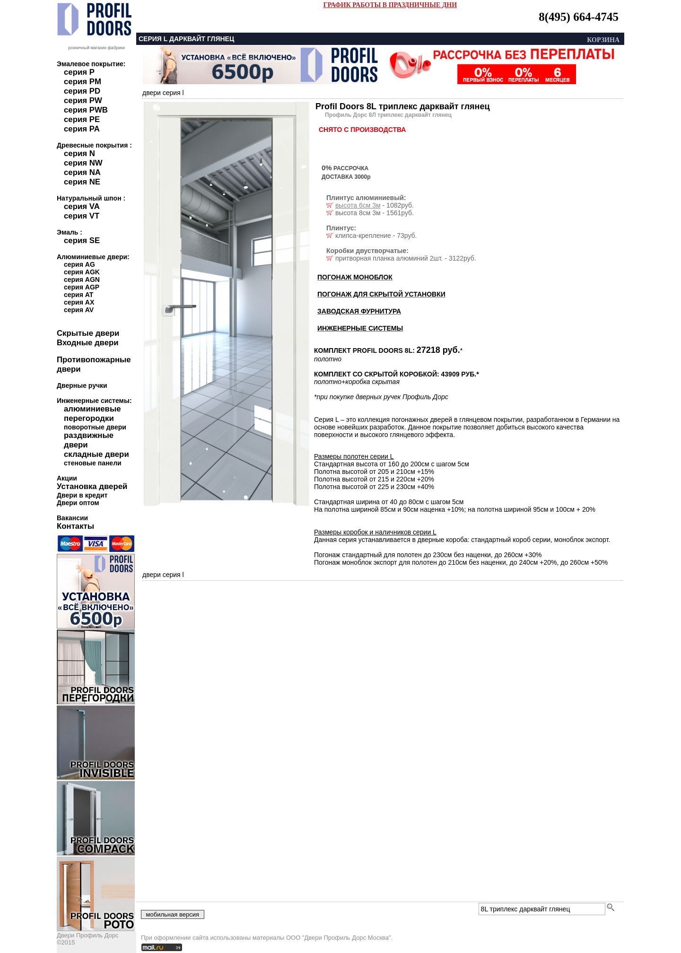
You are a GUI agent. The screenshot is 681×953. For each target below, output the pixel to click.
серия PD (82, 91)
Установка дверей (92, 486)
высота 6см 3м (358, 205)
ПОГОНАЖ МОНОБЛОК (355, 277)
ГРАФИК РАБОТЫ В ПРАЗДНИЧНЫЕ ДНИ (390, 5)
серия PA (82, 128)
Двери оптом (78, 503)
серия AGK (82, 272)
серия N (79, 153)
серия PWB (86, 109)
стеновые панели (93, 463)
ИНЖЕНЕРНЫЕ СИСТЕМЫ (360, 328)
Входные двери (88, 342)
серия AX (79, 302)
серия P (79, 72)
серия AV (79, 310)
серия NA (82, 172)
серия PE (82, 119)
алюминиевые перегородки (92, 413)
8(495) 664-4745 (579, 16)
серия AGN (82, 279)
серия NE (82, 181)
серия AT (78, 294)
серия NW (83, 162)
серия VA (82, 206)
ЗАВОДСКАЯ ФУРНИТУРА (359, 311)
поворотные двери (95, 427)
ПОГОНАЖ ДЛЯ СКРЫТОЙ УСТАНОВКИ (381, 294)
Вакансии (72, 518)
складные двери (96, 454)
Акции (67, 478)
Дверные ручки (82, 385)
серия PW (83, 100)
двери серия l (163, 92)
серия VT (81, 215)
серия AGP (81, 287)
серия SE (82, 240)
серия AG (79, 264)
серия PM (82, 81)
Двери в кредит (82, 495)
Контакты (75, 526)
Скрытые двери (88, 333)
